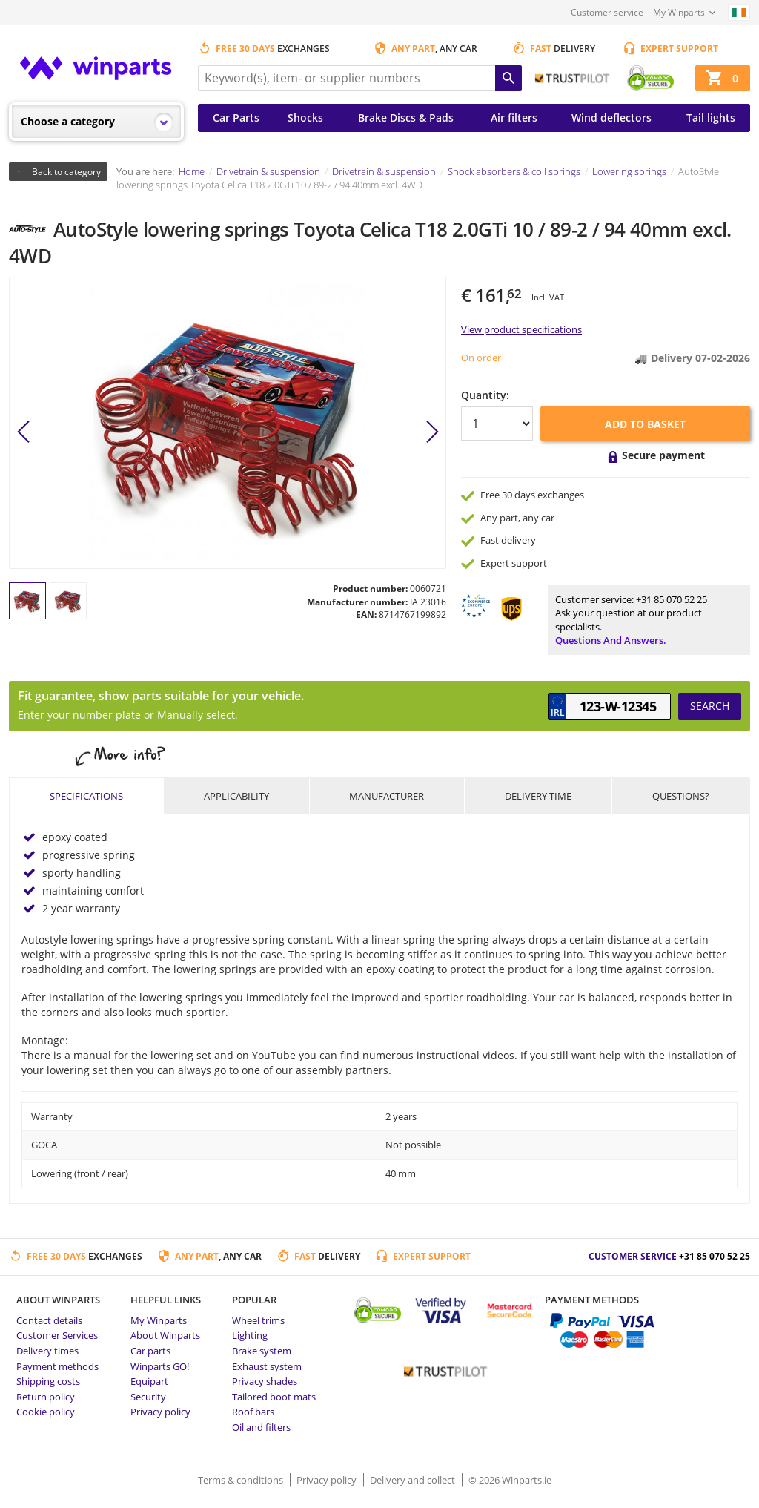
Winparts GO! (159, 1366)
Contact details (49, 1320)
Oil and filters (261, 1427)
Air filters (514, 118)
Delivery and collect (413, 1479)
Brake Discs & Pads (406, 118)
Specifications (86, 796)
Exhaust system (267, 1366)
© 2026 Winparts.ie (509, 1479)
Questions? (680, 796)
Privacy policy (160, 1411)
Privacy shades (264, 1381)
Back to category (66, 171)
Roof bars (253, 1411)
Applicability (236, 796)
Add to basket (645, 424)
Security (148, 1396)
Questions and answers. (610, 640)
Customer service (607, 12)
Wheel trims (258, 1320)
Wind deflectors (611, 118)
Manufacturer (386, 796)
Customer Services (57, 1335)
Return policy (45, 1396)
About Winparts (165, 1335)
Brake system (261, 1350)
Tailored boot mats (274, 1396)
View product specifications (521, 329)
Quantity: (485, 395)
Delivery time (538, 796)
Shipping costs (48, 1381)
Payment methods (57, 1366)
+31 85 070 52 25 (671, 599)
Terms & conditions (241, 1479)
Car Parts (236, 118)
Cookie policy (45, 1411)
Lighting (250, 1335)
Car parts (150, 1350)
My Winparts (679, 12)
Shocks (305, 118)
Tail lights (710, 118)
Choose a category (68, 121)
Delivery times (47, 1350)
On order (481, 357)
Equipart (149, 1381)
